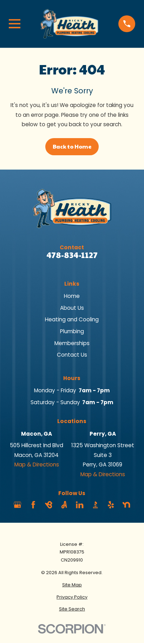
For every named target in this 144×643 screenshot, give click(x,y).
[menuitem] (72, 585)
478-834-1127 (72, 255)
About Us (72, 308)
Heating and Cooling (72, 319)
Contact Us (72, 354)
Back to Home (72, 146)
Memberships (72, 343)
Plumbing (72, 331)
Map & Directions (36, 464)
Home (72, 296)
